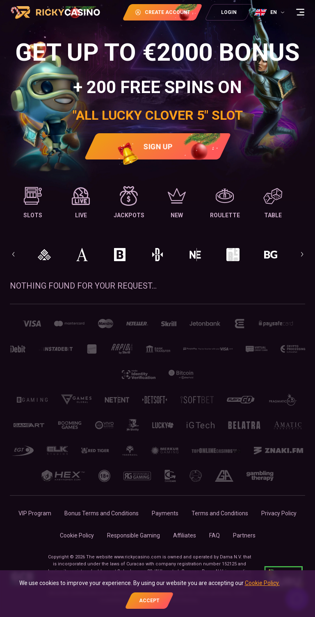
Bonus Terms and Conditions (101, 513)
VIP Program (34, 513)
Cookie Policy (77, 535)
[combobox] (270, 12)
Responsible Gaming (133, 535)
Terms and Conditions (220, 513)
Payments (165, 513)
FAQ (214, 535)
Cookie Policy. (262, 583)
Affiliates (184, 535)
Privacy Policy (279, 513)
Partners (244, 535)
